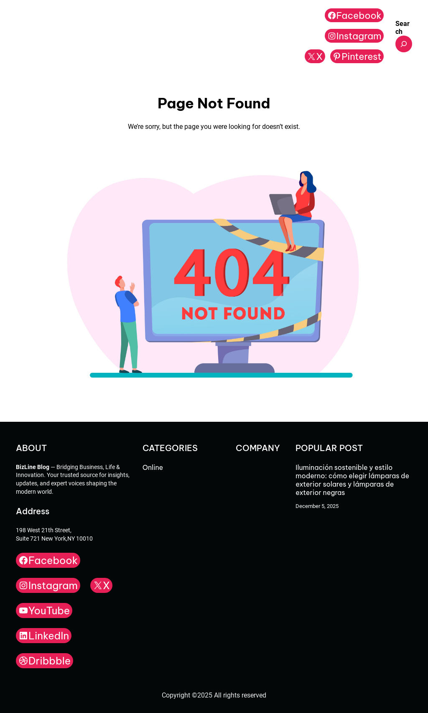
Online (153, 467)
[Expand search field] (403, 44)
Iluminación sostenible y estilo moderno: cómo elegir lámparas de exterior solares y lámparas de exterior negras (352, 480)
